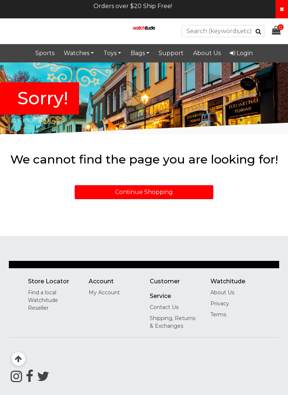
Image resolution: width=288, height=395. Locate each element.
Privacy (219, 303)
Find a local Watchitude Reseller (43, 300)
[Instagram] (16, 376)
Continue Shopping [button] (144, 191)
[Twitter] (43, 376)
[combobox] (223, 31)
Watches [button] (76, 53)
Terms (218, 314)
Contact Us (164, 307)
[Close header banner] (281, 9)
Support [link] (171, 53)
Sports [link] (44, 53)
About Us (222, 292)
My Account (104, 292)
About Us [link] (207, 53)
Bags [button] (138, 53)
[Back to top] (18, 359)
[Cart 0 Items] (280, 31)
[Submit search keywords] (258, 31)
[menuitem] (241, 53)
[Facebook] (29, 376)
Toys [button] (110, 53)
